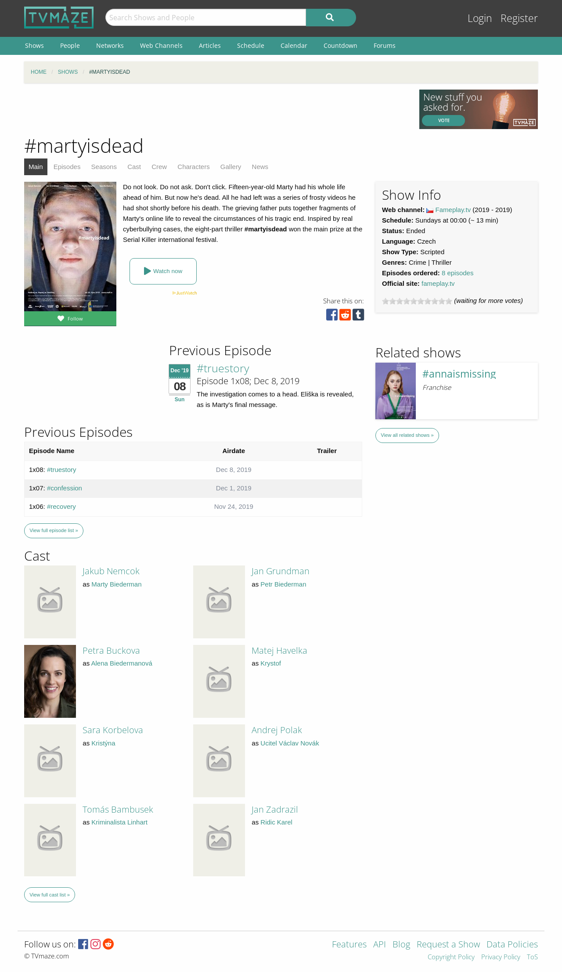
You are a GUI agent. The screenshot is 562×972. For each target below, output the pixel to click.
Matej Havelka (279, 650)
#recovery (61, 506)
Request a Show (448, 945)
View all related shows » (407, 435)
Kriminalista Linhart (119, 822)
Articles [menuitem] (210, 45)
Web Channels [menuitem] (161, 45)
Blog (401, 945)
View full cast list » (49, 894)
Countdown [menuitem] (340, 45)
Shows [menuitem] (34, 45)
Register (519, 18)
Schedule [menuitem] (250, 45)
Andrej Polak (277, 730)
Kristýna (103, 743)
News (260, 166)
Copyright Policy (451, 957)
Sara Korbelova (113, 730)
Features (349, 945)
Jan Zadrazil (275, 809)
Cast (134, 166)
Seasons (104, 166)
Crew (159, 166)
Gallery (230, 166)
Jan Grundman (281, 571)
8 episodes (458, 273)
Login (480, 18)
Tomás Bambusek (118, 809)
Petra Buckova (111, 650)
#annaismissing (459, 374)
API (379, 945)
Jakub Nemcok (111, 571)
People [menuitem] (70, 45)
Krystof (270, 663)
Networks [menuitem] (110, 45)
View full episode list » (53, 530)
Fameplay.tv (453, 209)
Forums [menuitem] (385, 45)
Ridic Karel (276, 822)
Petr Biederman (283, 584)
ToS (532, 957)
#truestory (223, 367)
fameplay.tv (438, 283)
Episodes (67, 166)
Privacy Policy (500, 957)
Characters (193, 166)
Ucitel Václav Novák (289, 743)
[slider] (417, 301)
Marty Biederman (116, 584)
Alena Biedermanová (121, 663)
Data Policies (512, 945)
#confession (64, 488)
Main (36, 166)
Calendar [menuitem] (294, 45)
